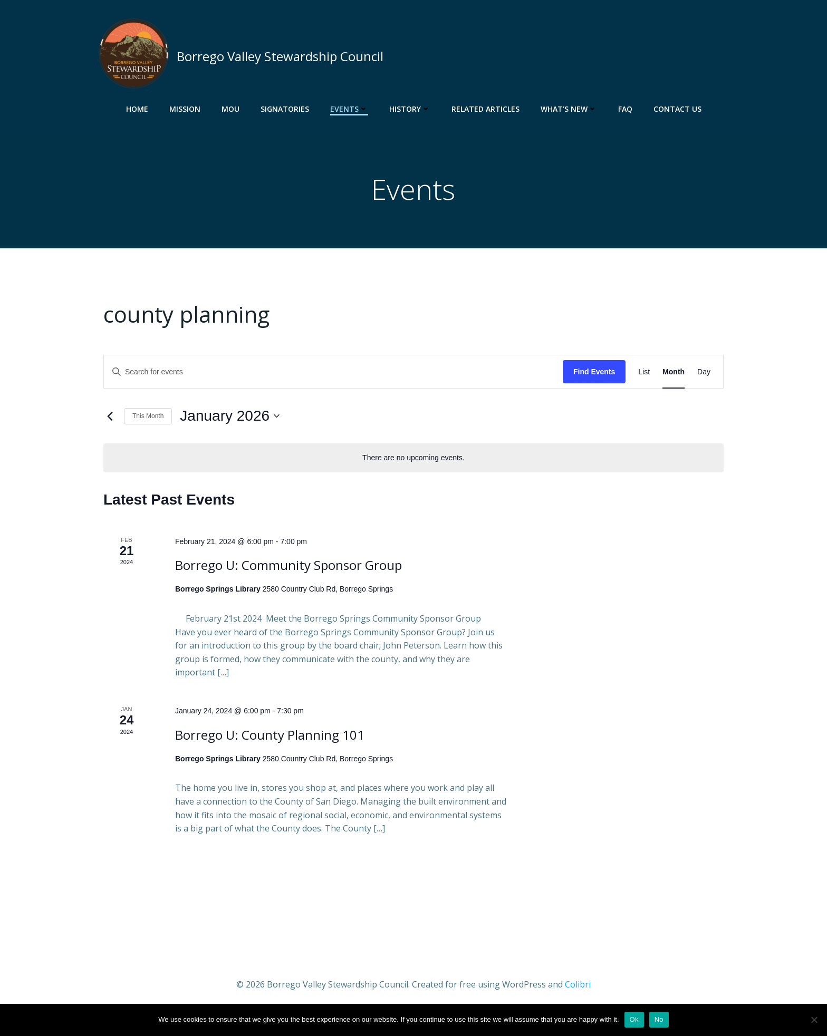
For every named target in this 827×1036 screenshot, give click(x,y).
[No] (814, 1019)
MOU (230, 108)
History (409, 108)
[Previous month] (109, 418)
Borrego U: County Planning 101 (269, 736)
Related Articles (485, 108)
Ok (634, 1019)
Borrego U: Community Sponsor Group (288, 567)
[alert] (413, 459)
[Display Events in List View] (644, 373)
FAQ (625, 108)
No (659, 1019)
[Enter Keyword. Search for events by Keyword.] (333, 373)
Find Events (594, 373)
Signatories (285, 108)
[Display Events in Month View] (673, 373)
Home (137, 108)
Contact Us (677, 108)
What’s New (569, 108)
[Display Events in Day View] (703, 373)
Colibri (578, 986)
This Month (148, 417)
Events (349, 108)
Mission (184, 108)
